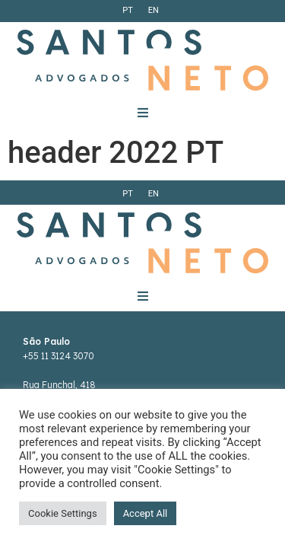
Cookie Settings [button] (62, 513)
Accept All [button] (145, 513)
